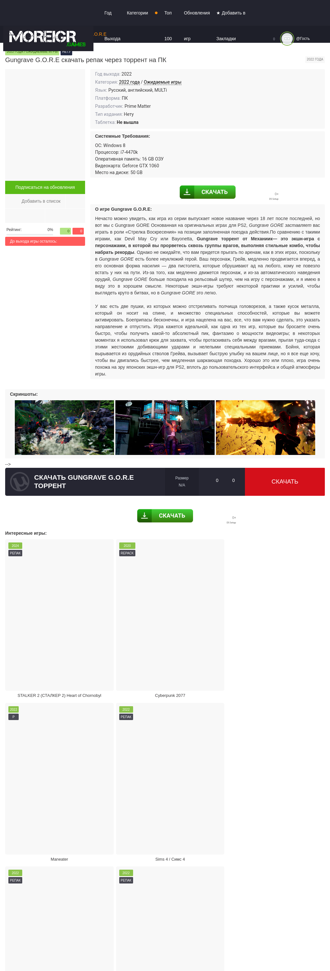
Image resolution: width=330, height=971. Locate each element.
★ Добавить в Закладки (230, 25)
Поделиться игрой (162, 802)
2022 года (129, 82)
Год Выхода (112, 25)
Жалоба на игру (57, 802)
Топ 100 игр (168, 38)
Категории (137, 12)
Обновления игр (197, 25)
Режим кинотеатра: (267, 802)
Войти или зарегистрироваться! (197, 953)
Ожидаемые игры (162, 82)
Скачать (285, 481)
